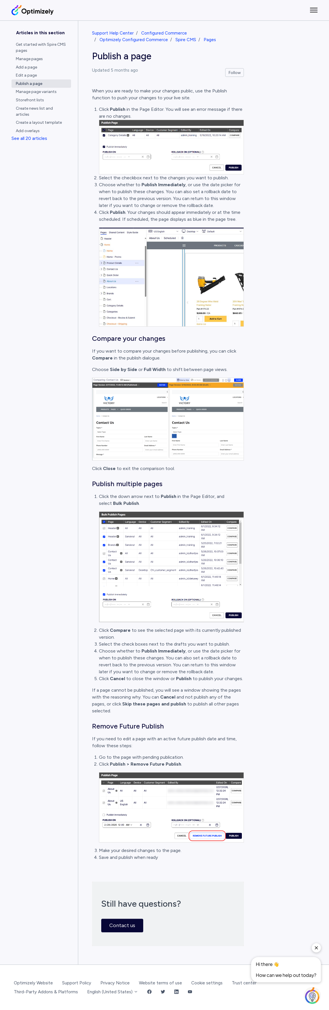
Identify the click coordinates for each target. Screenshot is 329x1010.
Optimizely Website (33, 983)
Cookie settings (207, 983)
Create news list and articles (34, 111)
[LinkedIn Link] (176, 992)
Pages (210, 39)
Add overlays (28, 130)
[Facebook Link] (149, 992)
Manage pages (29, 58)
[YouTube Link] (190, 992)
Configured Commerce (164, 33)
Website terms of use (160, 983)
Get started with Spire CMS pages (41, 47)
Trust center (244, 983)
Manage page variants (36, 91)
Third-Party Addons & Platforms (46, 991)
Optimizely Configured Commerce (134, 39)
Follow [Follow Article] (235, 72)
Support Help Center (113, 33)
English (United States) (112, 991)
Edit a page (26, 75)
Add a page (26, 67)
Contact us (122, 925)
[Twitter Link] (163, 992)
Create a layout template (39, 122)
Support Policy (76, 983)
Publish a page (29, 83)
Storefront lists (30, 100)
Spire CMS (185, 39)
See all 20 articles (29, 138)
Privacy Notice (115, 983)
